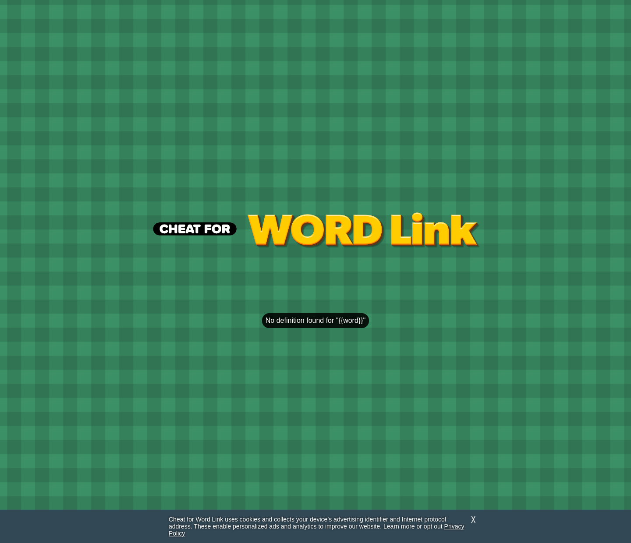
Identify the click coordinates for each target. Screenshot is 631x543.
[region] (315, 277)
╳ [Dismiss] (473, 519)
